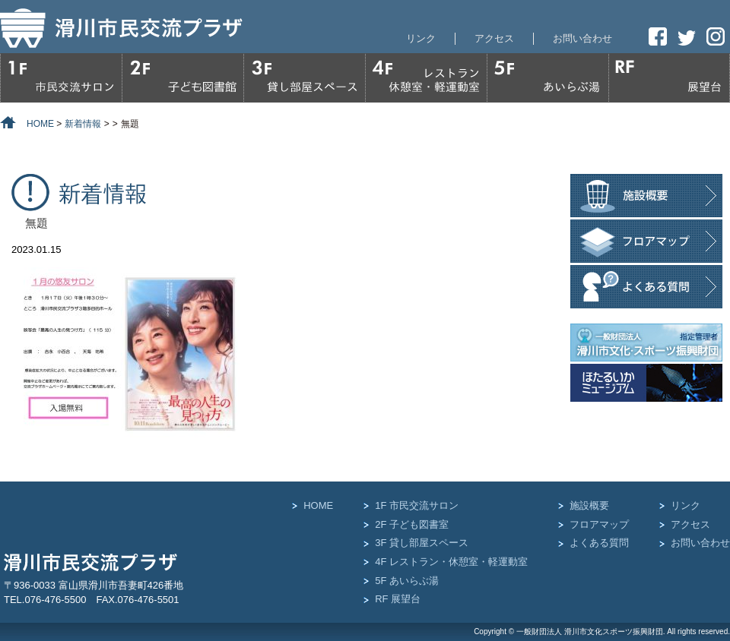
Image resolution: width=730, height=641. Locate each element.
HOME (318, 505)
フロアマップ (599, 524)
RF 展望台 (398, 599)
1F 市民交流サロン (417, 505)
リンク (421, 38)
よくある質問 (599, 542)
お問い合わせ (582, 38)
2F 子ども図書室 (412, 524)
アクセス (494, 38)
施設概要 (589, 505)
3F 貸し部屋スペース (421, 542)
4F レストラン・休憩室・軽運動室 (451, 561)
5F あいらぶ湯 (407, 580)
